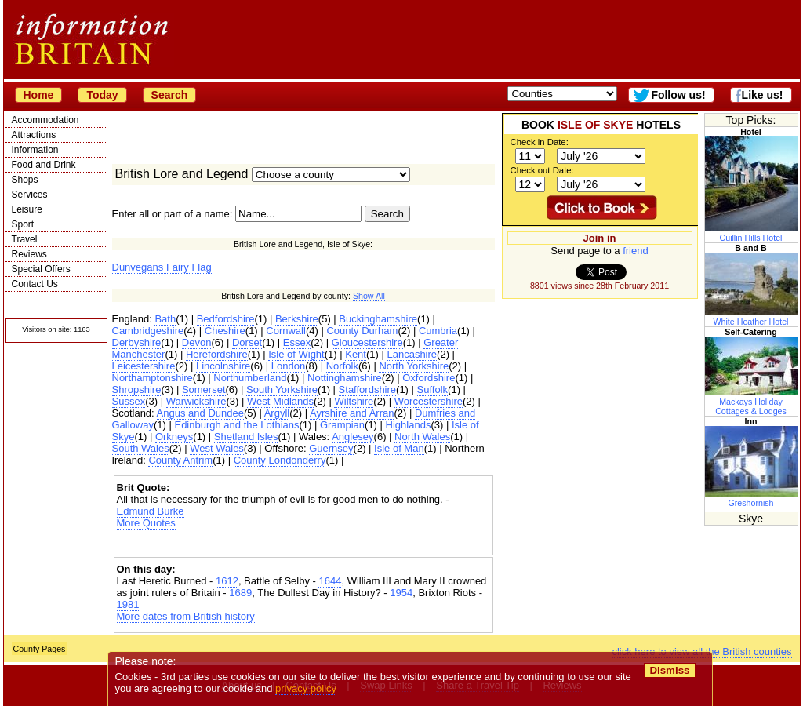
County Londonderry (280, 460)
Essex (297, 342)
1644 (329, 581)
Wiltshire (353, 401)
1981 (128, 604)
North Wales (422, 436)
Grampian (342, 425)
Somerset (204, 389)
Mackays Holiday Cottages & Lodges (752, 402)
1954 (401, 593)
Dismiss (670, 670)
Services (30, 194)
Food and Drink (44, 164)
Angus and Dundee (200, 413)
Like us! (762, 95)
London (288, 366)
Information (35, 149)
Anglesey (352, 436)
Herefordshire (217, 354)
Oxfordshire (428, 378)
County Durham (362, 331)
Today (102, 95)
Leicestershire (144, 366)
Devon (197, 342)
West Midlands (280, 401)
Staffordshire (367, 389)
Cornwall (286, 331)
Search (169, 95)
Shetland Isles (246, 436)
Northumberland (249, 378)
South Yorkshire (282, 389)
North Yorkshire (414, 366)
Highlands (408, 425)
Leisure (27, 209)
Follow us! (678, 95)
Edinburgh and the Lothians (236, 425)
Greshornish (752, 498)
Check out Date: (542, 170)
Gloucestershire (367, 342)
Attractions (34, 134)
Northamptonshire (152, 378)
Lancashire (412, 354)
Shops (25, 179)
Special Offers (41, 269)
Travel (25, 239)
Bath (165, 319)
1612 (227, 581)
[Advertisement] (303, 542)
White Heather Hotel (752, 317)
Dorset (247, 342)
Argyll (277, 413)
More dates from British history (186, 616)
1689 (240, 593)
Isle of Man (399, 448)
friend (636, 251)
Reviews (29, 254)
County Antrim (180, 460)
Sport (23, 224)
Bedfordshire (226, 319)
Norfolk (342, 366)
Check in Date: (540, 142)
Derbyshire (137, 342)
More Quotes (146, 523)
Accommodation (45, 120)
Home (39, 95)
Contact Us (35, 283)
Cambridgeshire (148, 331)
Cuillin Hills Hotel (752, 233)
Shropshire (137, 389)
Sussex (129, 401)
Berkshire (296, 319)
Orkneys (174, 436)
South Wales (140, 448)
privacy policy (306, 688)
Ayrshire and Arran (352, 413)
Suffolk (433, 389)
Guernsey (331, 448)
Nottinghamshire (344, 378)
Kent (355, 354)
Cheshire (225, 331)
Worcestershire (428, 401)
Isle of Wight (296, 354)
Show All (369, 295)
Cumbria (438, 331)
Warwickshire (196, 401)
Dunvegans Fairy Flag (162, 267)
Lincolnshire (223, 366)
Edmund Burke (150, 511)
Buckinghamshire (378, 319)
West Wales (217, 448)
